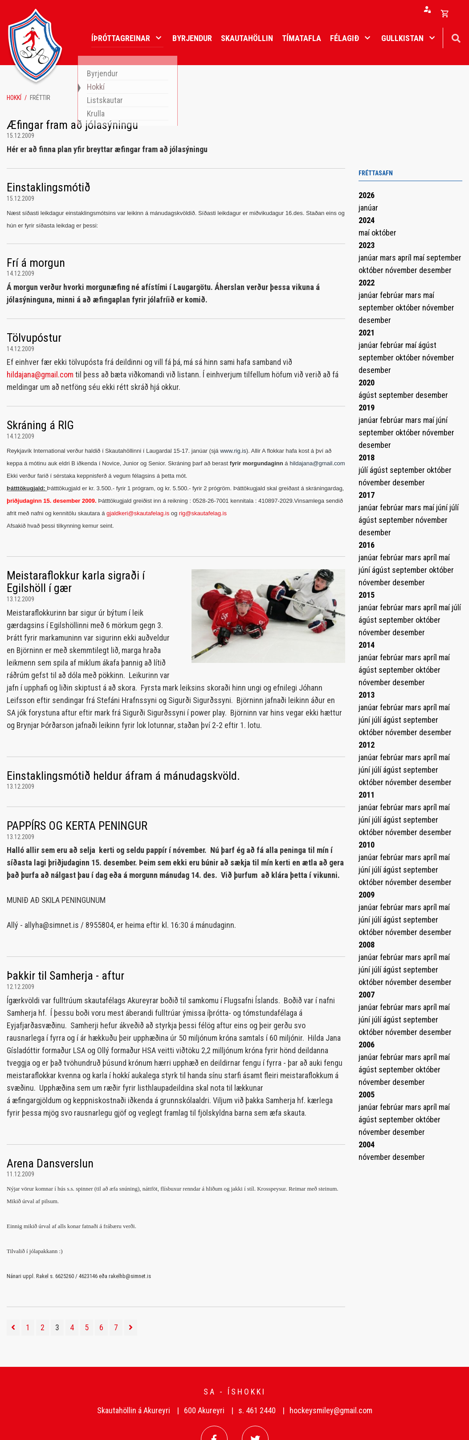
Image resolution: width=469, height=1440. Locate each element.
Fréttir (40, 97)
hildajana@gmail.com (40, 374)
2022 (367, 282)
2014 (367, 645)
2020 (367, 382)
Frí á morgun (36, 262)
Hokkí (14, 97)
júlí (364, 470)
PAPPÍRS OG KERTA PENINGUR (77, 825)
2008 (367, 944)
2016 (367, 545)
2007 (367, 994)
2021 (367, 332)
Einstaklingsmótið (48, 187)
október (383, 232)
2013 (367, 694)
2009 (367, 894)
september (443, 257)
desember (435, 270)
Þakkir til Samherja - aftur (65, 975)
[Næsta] (130, 1328)
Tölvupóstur (34, 337)
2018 (367, 457)
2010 (367, 844)
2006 (367, 1044)
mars (389, 257)
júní (442, 420)
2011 (367, 794)
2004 (367, 1144)
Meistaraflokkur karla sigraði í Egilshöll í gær (76, 582)
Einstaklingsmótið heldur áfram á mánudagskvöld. (123, 775)
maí (365, 232)
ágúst (427, 345)
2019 (367, 407)
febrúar (392, 295)
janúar (368, 207)
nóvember (402, 270)
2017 (367, 495)
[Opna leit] (456, 37)
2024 (367, 220)
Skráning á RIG (40, 425)
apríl (405, 257)
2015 (367, 595)
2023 (367, 245)
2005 (367, 1094)
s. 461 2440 (257, 1410)
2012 (367, 744)
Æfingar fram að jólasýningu (72, 125)
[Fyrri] (13, 1328)
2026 (367, 195)
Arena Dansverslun (50, 1163)
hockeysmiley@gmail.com (331, 1410)
